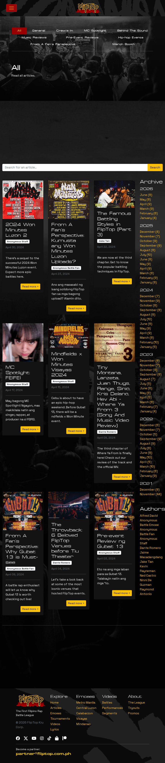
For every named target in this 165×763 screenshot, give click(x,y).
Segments (109, 713)
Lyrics (54, 729)
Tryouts (134, 708)
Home (54, 702)
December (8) (150, 489)
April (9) (146, 204)
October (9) (148, 241)
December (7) (150, 296)
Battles (107, 702)
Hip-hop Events (130, 37)
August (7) (147, 379)
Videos (55, 724)
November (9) (150, 301)
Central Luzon (86, 708)
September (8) (151, 310)
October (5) (148, 434)
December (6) (150, 361)
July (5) (145, 384)
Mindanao (83, 724)
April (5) (146, 397)
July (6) (145, 448)
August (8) (147, 250)
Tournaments (60, 719)
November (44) (151, 494)
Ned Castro (148, 575)
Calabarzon (84, 713)
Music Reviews (34, 37)
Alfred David (149, 516)
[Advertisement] (83, 134)
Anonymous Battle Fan (66, 268)
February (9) (149, 278)
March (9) (147, 209)
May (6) (145, 393)
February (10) (149, 342)
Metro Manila (85, 702)
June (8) (146, 195)
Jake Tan (104, 241)
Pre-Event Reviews (82, 37)
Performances (112, 708)
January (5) (148, 347)
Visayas (81, 719)
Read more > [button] (30, 286)
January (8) (148, 282)
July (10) (146, 255)
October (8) (148, 305)
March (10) (147, 466)
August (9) (147, 443)
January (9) (148, 476)
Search (155, 167)
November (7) (150, 236)
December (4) (149, 232)
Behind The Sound (132, 30)
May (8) (145, 199)
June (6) (146, 388)
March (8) (147, 273)
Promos (133, 713)
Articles (56, 708)
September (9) (151, 245)
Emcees (55, 713)
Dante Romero (107, 431)
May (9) (145, 264)
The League (136, 702)
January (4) (148, 218)
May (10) (146, 457)
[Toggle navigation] (11, 8)
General (38, 30)
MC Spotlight (95, 30)
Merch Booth (123, 44)
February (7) (149, 407)
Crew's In (64, 30)
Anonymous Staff (17, 241)
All (19, 30)
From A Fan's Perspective (52, 44)
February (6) (149, 213)
